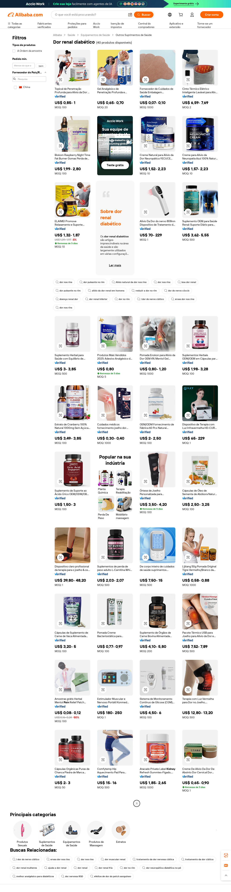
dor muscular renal (113, 859)
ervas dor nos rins (182, 299)
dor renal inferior (96, 299)
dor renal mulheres (25, 867)
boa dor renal (187, 282)
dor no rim (122, 299)
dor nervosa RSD (72, 876)
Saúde (71, 34)
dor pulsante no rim (92, 282)
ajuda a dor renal (55, 867)
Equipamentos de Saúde (95, 34)
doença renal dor (67, 299)
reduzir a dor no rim (144, 290)
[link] (226, 855)
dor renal (80, 867)
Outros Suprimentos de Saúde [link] (134, 34)
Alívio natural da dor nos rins (129, 282)
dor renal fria (104, 867)
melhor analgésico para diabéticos (33, 876)
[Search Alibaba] (90, 15)
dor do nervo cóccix (176, 290)
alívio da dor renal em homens (106, 290)
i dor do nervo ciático (150, 299)
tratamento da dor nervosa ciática (153, 859)
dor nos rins (64, 282)
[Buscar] (143, 15)
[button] (130, 14)
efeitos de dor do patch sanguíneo (110, 876)
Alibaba (57, 34)
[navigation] (29, 419)
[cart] (181, 15)
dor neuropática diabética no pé (161, 867)
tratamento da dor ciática (197, 859)
